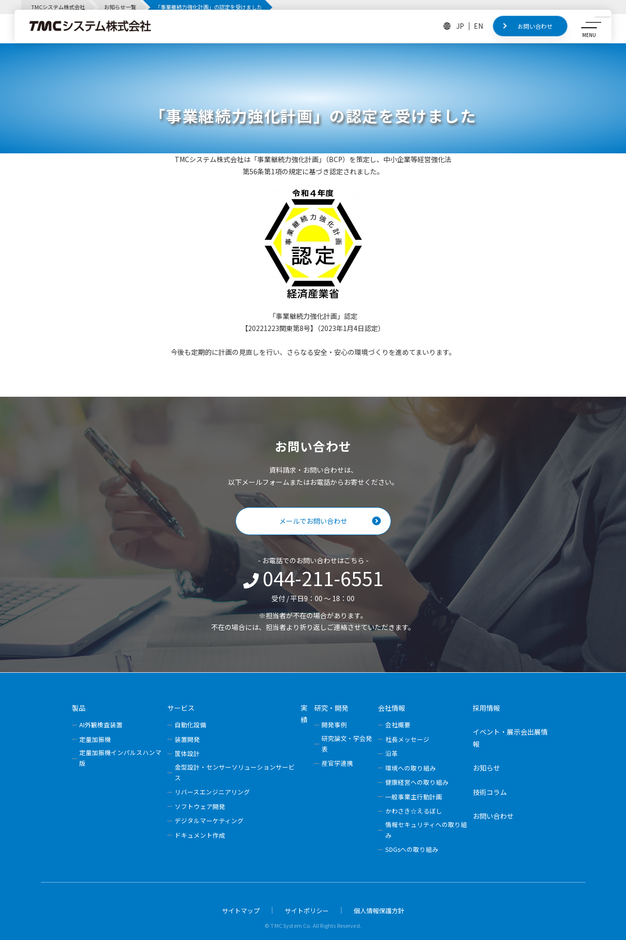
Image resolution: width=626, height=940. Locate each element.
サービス (181, 708)
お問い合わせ (535, 26)
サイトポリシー (307, 910)
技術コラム (490, 792)
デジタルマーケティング (209, 820)
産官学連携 (337, 763)
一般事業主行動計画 (413, 796)
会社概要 (398, 724)
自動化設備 (190, 724)
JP (460, 26)
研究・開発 (331, 708)
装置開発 (187, 739)
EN (478, 26)
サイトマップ (241, 910)
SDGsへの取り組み (411, 849)
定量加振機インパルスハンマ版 (120, 758)
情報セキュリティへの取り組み (426, 830)
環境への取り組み (410, 768)
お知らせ (486, 768)
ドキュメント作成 (200, 835)
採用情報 (486, 708)
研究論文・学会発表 (347, 744)
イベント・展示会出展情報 (510, 738)
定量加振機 (95, 739)
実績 (304, 714)
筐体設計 (187, 753)
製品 (79, 708)
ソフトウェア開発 (200, 806)
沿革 (391, 753)
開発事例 (334, 724)
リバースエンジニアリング (212, 791)
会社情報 (391, 708)
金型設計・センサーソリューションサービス (235, 772)
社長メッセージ (407, 739)
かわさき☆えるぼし (413, 810)
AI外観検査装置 (101, 724)
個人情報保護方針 (379, 910)
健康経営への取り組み (416, 782)
